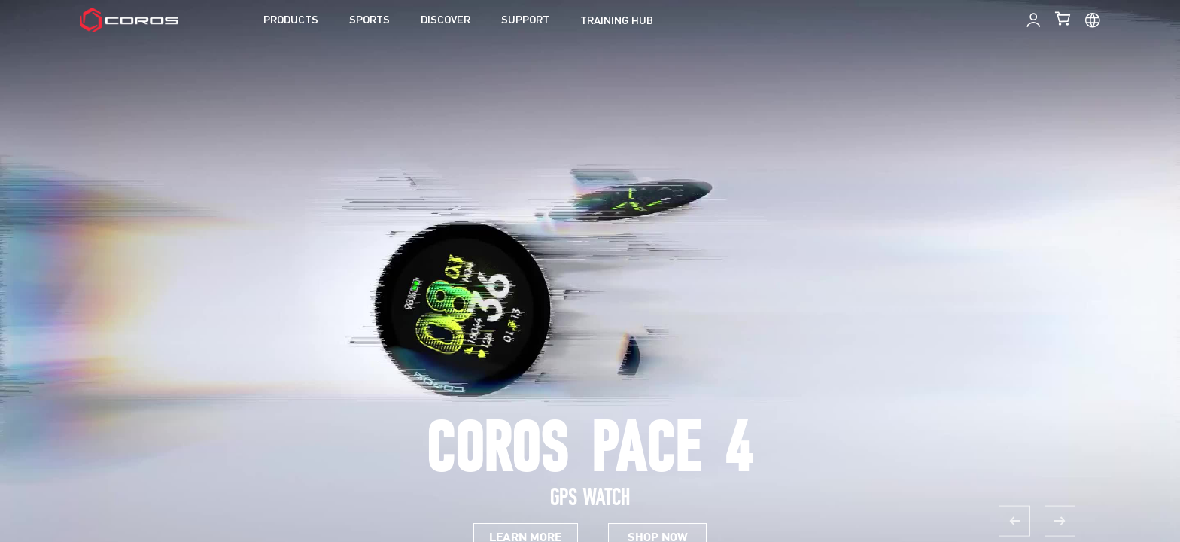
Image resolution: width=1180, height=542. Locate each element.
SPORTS (369, 20)
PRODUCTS (290, 20)
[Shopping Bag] (1063, 18)
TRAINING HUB (616, 21)
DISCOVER (445, 20)
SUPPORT (525, 20)
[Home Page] (129, 20)
